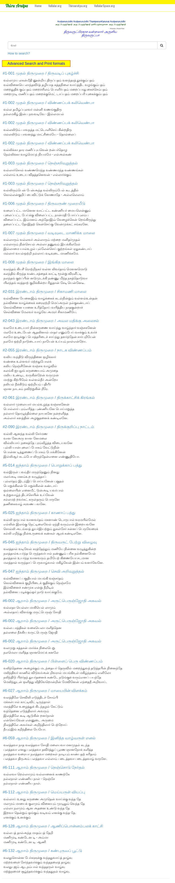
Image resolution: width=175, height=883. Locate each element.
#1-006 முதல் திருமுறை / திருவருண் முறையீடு (44, 203)
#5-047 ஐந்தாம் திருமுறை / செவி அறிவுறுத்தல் (43, 571)
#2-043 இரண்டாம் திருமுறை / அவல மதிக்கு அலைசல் (51, 321)
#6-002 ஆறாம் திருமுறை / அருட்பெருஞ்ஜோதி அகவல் (52, 601)
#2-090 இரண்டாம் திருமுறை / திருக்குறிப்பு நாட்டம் (48, 427)
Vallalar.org (55, 5)
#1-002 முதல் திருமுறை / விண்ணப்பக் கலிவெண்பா (48, 103)
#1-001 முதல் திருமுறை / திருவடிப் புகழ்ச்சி (41, 73)
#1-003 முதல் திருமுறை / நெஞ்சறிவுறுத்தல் (40, 163)
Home (38, 5)
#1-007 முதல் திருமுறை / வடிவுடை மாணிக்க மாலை (49, 233)
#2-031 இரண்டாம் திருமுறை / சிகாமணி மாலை (44, 291)
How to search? (19, 53)
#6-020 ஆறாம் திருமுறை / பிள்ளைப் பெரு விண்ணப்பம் (53, 661)
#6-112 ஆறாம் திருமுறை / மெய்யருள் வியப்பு (44, 792)
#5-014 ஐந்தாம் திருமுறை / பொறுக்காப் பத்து (42, 465)
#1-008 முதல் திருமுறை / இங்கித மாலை (38, 262)
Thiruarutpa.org (77, 5)
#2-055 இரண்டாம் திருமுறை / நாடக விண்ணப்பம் (47, 350)
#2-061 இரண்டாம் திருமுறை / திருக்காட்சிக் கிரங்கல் (49, 397)
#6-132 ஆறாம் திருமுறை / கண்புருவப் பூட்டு (42, 851)
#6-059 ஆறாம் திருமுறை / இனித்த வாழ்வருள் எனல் (49, 738)
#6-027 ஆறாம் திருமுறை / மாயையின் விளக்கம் (45, 690)
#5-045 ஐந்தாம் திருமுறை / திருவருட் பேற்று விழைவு (50, 542)
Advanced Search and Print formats (36, 63)
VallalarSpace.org (104, 5)
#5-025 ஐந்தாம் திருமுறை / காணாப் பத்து (39, 513)
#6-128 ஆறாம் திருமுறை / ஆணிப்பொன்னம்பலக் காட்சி (53, 826)
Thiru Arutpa (16, 5)
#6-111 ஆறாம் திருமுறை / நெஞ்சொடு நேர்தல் (44, 767)
